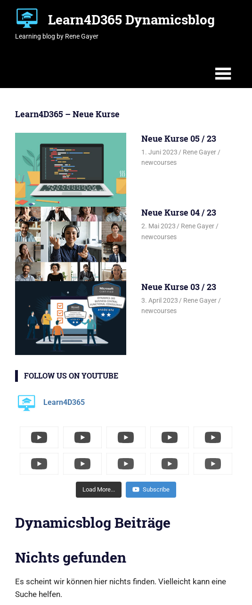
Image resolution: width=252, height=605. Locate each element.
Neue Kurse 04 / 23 (178, 212)
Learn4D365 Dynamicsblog (131, 19)
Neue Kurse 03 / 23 (178, 286)
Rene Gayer (199, 152)
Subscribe (151, 489)
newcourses (159, 162)
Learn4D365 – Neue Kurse (67, 114)
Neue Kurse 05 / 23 (178, 138)
